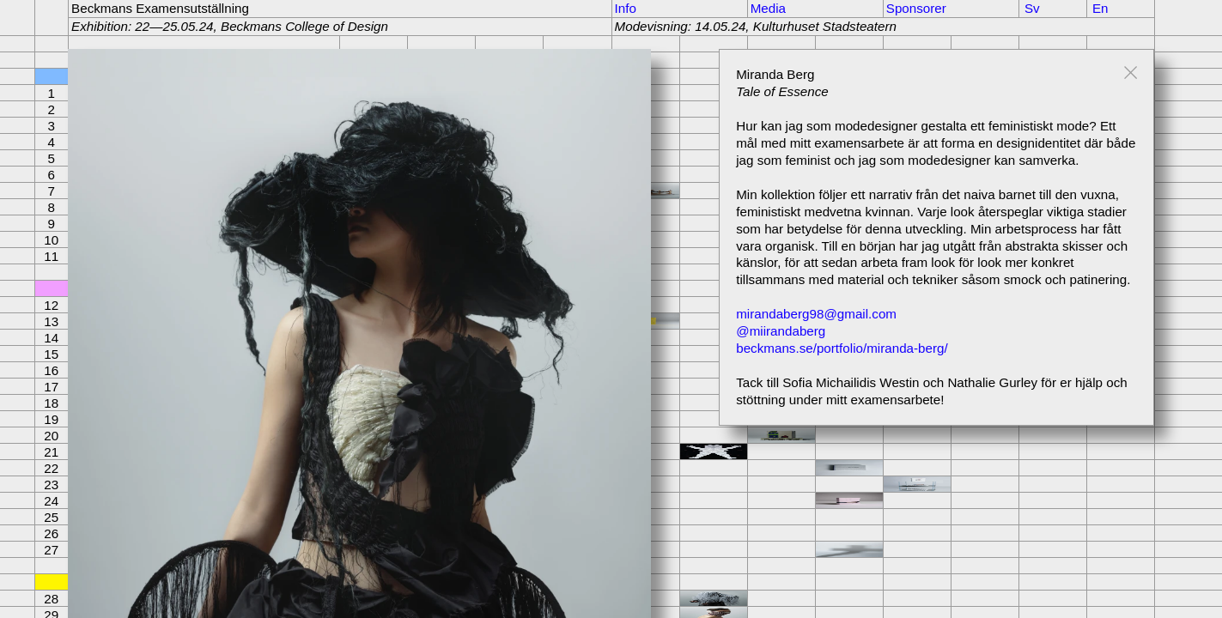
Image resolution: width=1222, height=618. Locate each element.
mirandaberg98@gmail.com (816, 313)
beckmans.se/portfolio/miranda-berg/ (842, 348)
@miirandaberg (780, 331)
